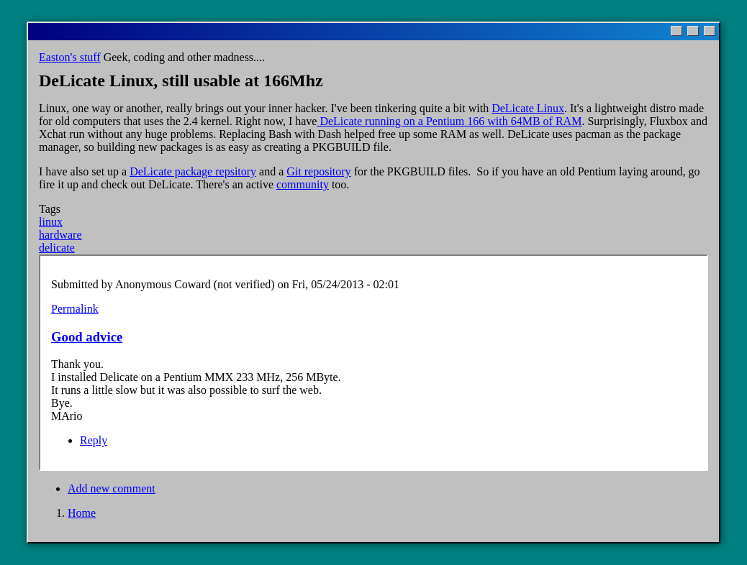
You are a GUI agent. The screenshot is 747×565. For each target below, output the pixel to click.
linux (51, 222)
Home (82, 513)
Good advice (86, 336)
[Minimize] (676, 31)
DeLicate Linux (528, 108)
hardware (60, 235)
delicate (57, 248)
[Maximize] (693, 31)
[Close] (709, 31)
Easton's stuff (70, 57)
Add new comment (111, 488)
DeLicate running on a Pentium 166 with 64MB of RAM (449, 121)
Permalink (75, 309)
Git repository (318, 171)
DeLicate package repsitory (193, 171)
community (302, 184)
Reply (93, 440)
